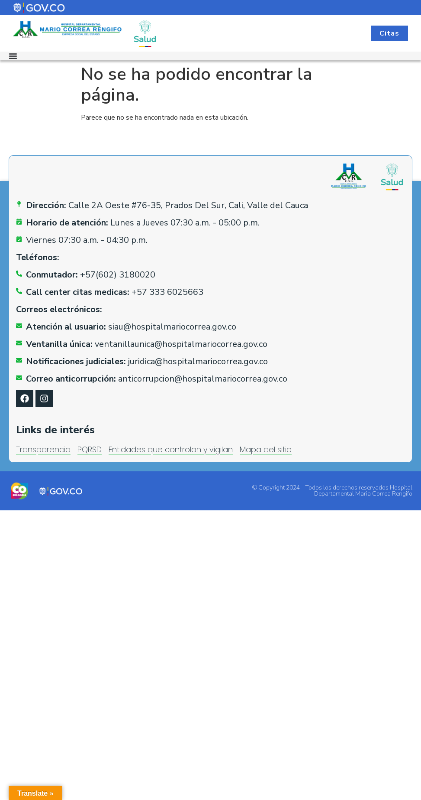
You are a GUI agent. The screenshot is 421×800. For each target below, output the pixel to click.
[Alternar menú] (13, 56)
